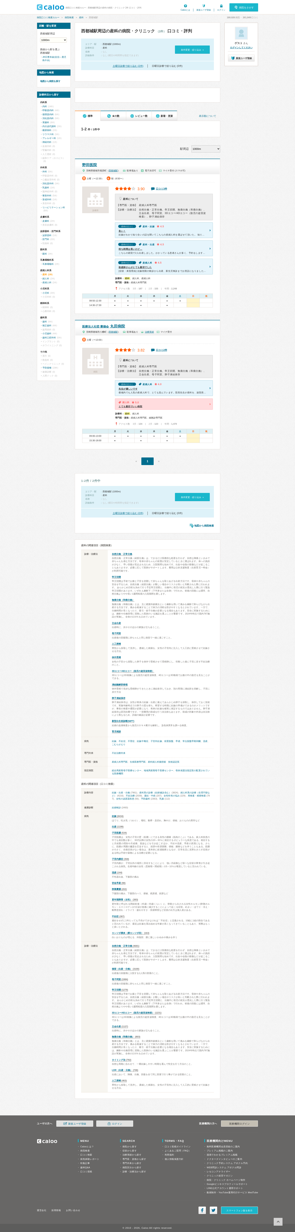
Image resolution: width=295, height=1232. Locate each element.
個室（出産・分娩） (122, 969)
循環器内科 (48, 114)
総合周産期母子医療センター (127, 770)
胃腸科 (45, 122)
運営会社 (41, 1210)
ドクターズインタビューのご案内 (224, 1159)
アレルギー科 (49, 138)
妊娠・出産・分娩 (121, 792)
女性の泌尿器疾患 (125, 798)
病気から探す (130, 1146)
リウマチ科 (48, 134)
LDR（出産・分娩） (122, 1070)
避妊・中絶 (149, 795)
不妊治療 (130, 795)
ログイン (221, 10)
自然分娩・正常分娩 (122, 554)
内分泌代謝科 (49, 126)
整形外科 (46, 195)
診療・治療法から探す (134, 1171)
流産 (205, 741)
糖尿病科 (46, 130)
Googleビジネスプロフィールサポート (227, 1184)
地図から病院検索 (204, 525)
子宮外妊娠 (156, 741)
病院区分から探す (132, 1167)
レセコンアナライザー (218, 1171)
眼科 (44, 254)
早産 (178, 741)
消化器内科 (48, 118)
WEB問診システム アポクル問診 (224, 1167)
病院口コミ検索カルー (48, 17)
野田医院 (89, 165)
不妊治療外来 (118, 753)
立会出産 (116, 623)
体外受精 (116, 657)
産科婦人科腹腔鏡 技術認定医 (163, 762)
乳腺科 (45, 187)
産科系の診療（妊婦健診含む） (155, 792)
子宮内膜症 (117, 859)
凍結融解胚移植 (120, 684)
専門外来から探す (132, 1163)
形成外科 (46, 199)
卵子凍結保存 (118, 698)
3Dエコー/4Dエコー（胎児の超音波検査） (133, 671)
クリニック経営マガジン (220, 1175)
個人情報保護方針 (174, 1159)
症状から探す (130, 1150)
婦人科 (45, 278)
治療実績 (149, 332)
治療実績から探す (132, 1155)
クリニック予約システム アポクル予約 (227, 1163)
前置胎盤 (168, 741)
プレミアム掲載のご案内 (220, 1150)
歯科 (44, 321)
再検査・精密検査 (197, 795)
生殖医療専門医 (138, 762)
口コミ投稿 (86, 1171)
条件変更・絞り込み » (192, 50)
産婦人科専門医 (120, 762)
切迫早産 (116, 883)
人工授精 (116, 644)
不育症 (131, 741)
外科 (44, 171)
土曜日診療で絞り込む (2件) (128, 66)
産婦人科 (46, 282)
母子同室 (116, 633)
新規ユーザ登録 (203, 10)
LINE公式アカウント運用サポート (225, 1188)
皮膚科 (45, 221)
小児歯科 (46, 333)
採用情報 (56, 1210)
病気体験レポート (89, 1159)
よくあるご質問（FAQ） (178, 1150)
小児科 (45, 293)
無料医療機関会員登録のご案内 (223, 1146)
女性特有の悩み (171, 795)
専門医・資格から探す (134, 1159)
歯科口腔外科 (49, 337)
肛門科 (45, 239)
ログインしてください (241, 47)
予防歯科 (145, 798)
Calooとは (185, 10)
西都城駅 (113, 170)
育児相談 (116, 731)
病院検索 (69, 17)
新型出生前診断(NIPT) (123, 721)
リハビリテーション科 (53, 207)
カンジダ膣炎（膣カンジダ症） (127, 933)
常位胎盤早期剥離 (192, 741)
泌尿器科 (46, 235)
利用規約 (169, 1155)
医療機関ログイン (239, 1123)
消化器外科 (48, 183)
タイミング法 (118, 1060)
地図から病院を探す (50, 81)
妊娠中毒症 (142, 741)
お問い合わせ (73, 1210)
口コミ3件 (161, 188)
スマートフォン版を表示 (239, 1210)
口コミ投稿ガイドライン (178, 1146)
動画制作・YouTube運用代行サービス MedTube (232, 1192)
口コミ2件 (161, 350)
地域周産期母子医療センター (159, 770)
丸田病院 (103, 326)
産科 (81, 17)
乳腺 (161, 798)
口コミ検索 (86, 1155)
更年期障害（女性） (122, 899)
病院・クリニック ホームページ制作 (226, 1180)
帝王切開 (116, 577)
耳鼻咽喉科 (48, 264)
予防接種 (46, 367)
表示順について (207, 116)
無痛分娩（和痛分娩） (123, 600)
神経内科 (46, 142)
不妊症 (122, 741)
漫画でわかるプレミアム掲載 (222, 1155)
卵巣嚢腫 (116, 889)
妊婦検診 (116, 807)
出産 (114, 826)
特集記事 (85, 1163)
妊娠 (114, 741)
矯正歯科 (46, 325)
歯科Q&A (85, 1167)
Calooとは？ (87, 1146)
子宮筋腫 (116, 833)
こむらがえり (118, 744)
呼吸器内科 (48, 110)
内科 (44, 106)
